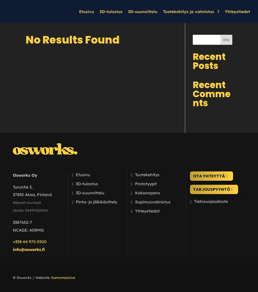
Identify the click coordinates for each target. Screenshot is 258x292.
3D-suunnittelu (142, 12)
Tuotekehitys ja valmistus (188, 12)
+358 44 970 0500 (30, 241)
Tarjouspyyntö (211, 189)
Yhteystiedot (237, 12)
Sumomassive (63, 277)
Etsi (226, 40)
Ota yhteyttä (209, 176)
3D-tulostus (111, 12)
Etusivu (86, 12)
